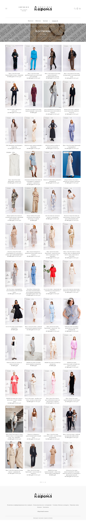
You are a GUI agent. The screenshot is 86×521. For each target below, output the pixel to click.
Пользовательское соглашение (42, 506)
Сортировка (60, 40)
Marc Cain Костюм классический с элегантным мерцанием (52, 437)
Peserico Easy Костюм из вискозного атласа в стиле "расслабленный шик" (71, 218)
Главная (25, 27)
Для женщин (43, 27)
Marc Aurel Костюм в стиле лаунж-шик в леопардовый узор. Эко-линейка (14, 437)
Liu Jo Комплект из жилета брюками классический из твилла (52, 112)
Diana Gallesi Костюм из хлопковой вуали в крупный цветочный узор (14, 218)
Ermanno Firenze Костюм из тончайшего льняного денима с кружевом (33, 182)
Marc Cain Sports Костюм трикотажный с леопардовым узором (52, 76)
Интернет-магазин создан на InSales (43, 519)
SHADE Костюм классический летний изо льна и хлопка (72, 365)
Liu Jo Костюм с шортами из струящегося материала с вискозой (52, 292)
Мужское (30, 21)
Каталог (39, 508)
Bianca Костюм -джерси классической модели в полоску (71, 112)
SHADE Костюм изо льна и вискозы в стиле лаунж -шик (14, 401)
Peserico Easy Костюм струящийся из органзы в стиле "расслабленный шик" (14, 254)
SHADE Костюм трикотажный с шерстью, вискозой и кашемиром (53, 473)
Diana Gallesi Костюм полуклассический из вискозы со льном (33, 218)
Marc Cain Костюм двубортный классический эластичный (33, 76)
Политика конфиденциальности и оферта (19, 506)
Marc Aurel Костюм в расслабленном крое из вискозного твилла (52, 401)
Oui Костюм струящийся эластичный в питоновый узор (14, 292)
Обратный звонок (43, 512)
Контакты (46, 508)
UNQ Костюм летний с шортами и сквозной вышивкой (72, 329)
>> (45, 483)
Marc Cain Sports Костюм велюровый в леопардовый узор (71, 76)
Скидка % (55, 21)
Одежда (52, 27)
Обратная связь (74, 506)
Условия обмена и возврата (61, 506)
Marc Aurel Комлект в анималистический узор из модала (33, 254)
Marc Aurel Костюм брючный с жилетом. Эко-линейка (52, 329)
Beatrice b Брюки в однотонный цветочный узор (33, 437)
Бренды (45, 21)
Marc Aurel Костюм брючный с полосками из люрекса (33, 473)
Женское (38, 21)
